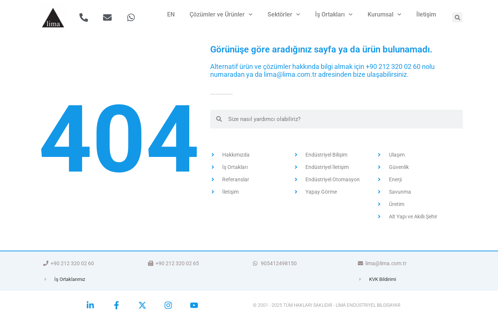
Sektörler (284, 14)
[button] (457, 17)
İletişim (426, 14)
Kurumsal (384, 14)
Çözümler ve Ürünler (221, 14)
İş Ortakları (334, 14)
